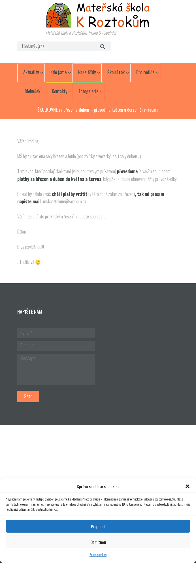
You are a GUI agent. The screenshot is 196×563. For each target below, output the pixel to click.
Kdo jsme (58, 72)
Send (28, 396)
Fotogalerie (88, 91)
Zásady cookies (98, 554)
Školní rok (116, 72)
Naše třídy (87, 72)
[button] (187, 486)
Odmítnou (98, 542)
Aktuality (31, 72)
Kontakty (59, 91)
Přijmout (98, 526)
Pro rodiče (145, 72)
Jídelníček (31, 91)
